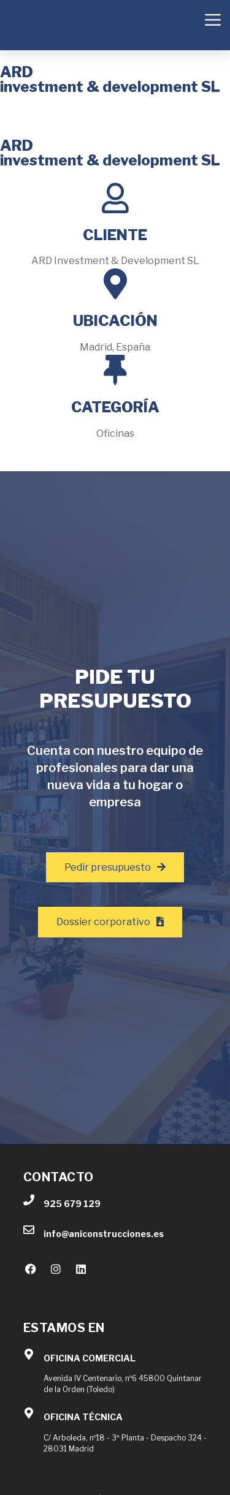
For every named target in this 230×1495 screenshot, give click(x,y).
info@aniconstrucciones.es (104, 1233)
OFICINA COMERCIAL (90, 1358)
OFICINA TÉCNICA (83, 1417)
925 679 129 (72, 1203)
